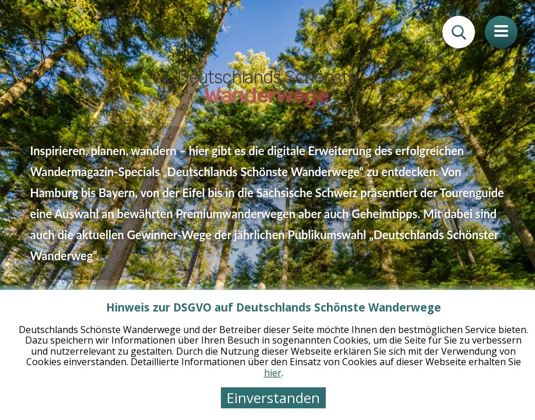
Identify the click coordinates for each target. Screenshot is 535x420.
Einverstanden (273, 397)
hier (272, 372)
